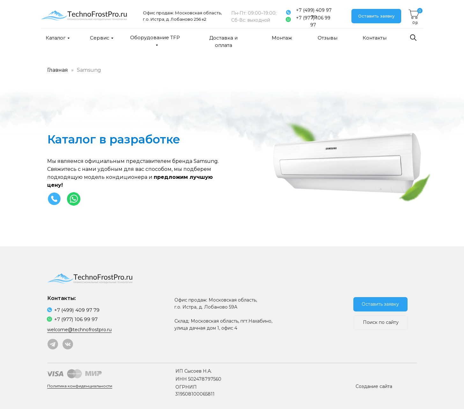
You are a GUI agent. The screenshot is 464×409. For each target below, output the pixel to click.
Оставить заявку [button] (376, 15)
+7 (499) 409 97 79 (314, 13)
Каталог (56, 38)
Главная (57, 70)
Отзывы (327, 38)
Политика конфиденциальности (79, 385)
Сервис (99, 38)
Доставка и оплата (223, 41)
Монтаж (282, 38)
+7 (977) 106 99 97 (313, 21)
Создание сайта (374, 386)
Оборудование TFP (155, 37)
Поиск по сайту (381, 322)
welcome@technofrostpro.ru (79, 329)
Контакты (375, 38)
